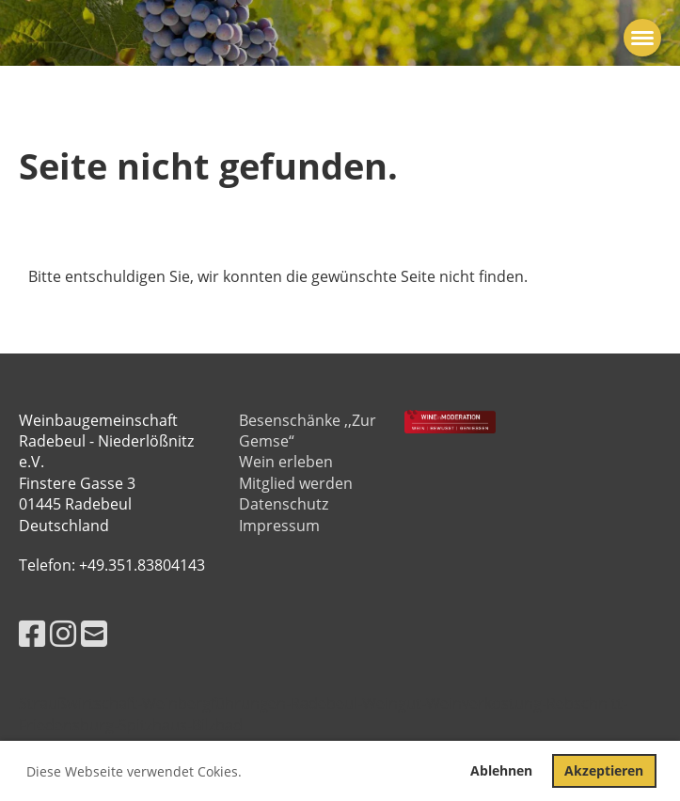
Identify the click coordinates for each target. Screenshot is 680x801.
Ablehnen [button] (501, 770)
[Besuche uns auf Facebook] (32, 633)
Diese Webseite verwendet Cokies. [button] (134, 771)
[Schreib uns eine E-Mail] (94, 633)
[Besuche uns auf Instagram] (63, 633)
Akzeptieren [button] (603, 770)
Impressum (279, 525)
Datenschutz (283, 504)
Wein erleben (286, 461)
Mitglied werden (296, 483)
